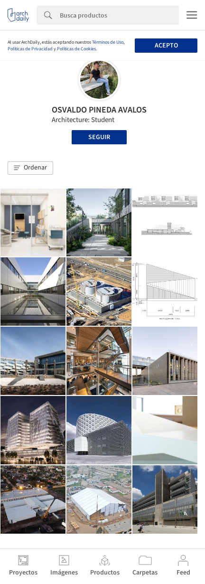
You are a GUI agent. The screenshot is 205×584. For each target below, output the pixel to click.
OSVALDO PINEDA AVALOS (99, 110)
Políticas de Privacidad (30, 49)
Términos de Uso (107, 42)
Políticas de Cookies (76, 49)
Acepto (166, 45)
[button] (30, 168)
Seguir (99, 137)
